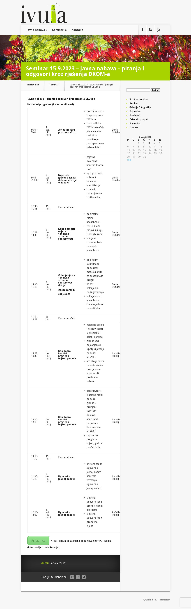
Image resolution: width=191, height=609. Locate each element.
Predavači (134, 115)
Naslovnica (33, 85)
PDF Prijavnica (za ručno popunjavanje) (75, 540)
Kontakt (77, 30)
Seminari (59, 30)
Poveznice (134, 123)
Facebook (78, 577)
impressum (164, 600)
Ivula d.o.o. (151, 600)
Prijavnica (38, 540)
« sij (129, 159)
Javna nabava (37, 30)
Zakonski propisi (138, 119)
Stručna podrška (138, 99)
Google (72, 577)
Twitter (83, 577)
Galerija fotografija (140, 107)
